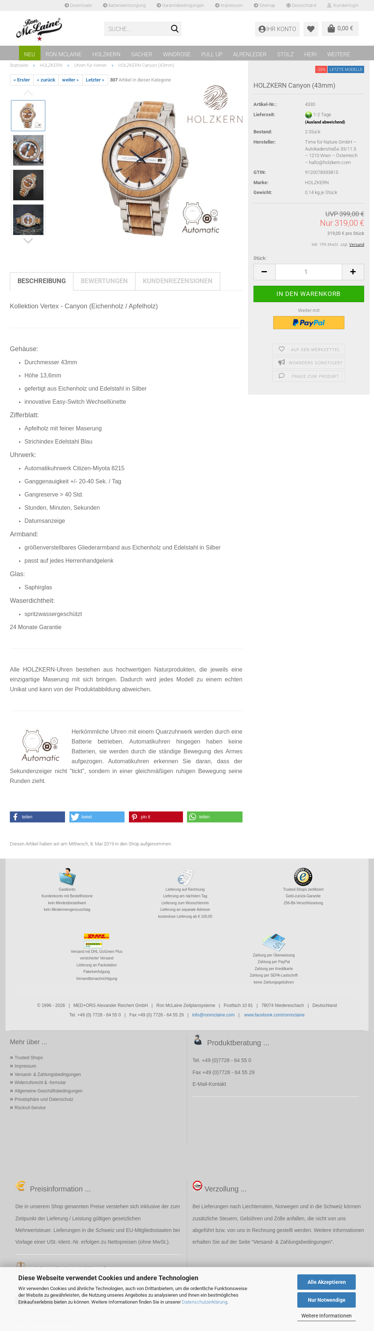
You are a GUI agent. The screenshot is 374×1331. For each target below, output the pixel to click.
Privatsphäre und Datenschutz (44, 1099)
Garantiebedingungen (180, 5)
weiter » (70, 80)
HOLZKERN (106, 54)
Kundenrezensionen (178, 281)
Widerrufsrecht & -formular (40, 1082)
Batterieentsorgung (124, 5)
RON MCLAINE (64, 54)
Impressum (229, 5)
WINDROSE (177, 54)
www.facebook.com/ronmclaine (274, 1015)
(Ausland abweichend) (325, 122)
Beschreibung (42, 281)
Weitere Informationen (326, 1316)
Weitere (338, 54)
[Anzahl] (308, 272)
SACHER (141, 54)
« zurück (46, 80)
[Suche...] (175, 29)
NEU (29, 54)
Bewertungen (104, 281)
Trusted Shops (29, 1057)
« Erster (22, 80)
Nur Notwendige (327, 1300)
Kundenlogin (343, 5)
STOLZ (285, 54)
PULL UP (211, 54)
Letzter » (95, 80)
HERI (310, 54)
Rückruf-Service (30, 1107)
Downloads (78, 5)
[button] (264, 272)
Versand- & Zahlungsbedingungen (48, 1074)
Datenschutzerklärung (204, 1302)
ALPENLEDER (250, 54)
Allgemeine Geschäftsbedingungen (49, 1091)
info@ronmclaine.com (213, 1015)
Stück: (260, 258)
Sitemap (264, 5)
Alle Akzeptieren (327, 1282)
